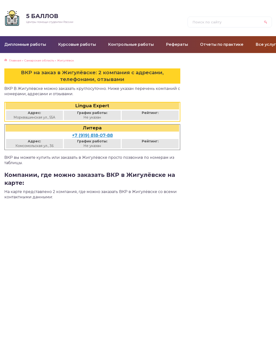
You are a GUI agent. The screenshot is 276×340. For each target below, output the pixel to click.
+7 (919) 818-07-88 (92, 135)
